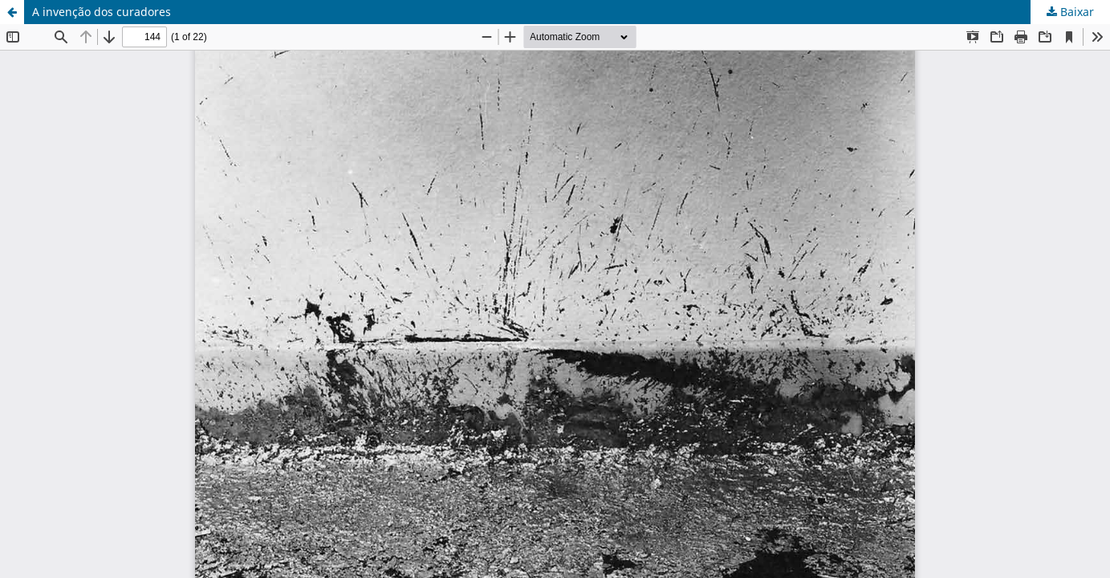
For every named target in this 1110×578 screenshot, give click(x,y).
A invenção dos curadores (101, 11)
